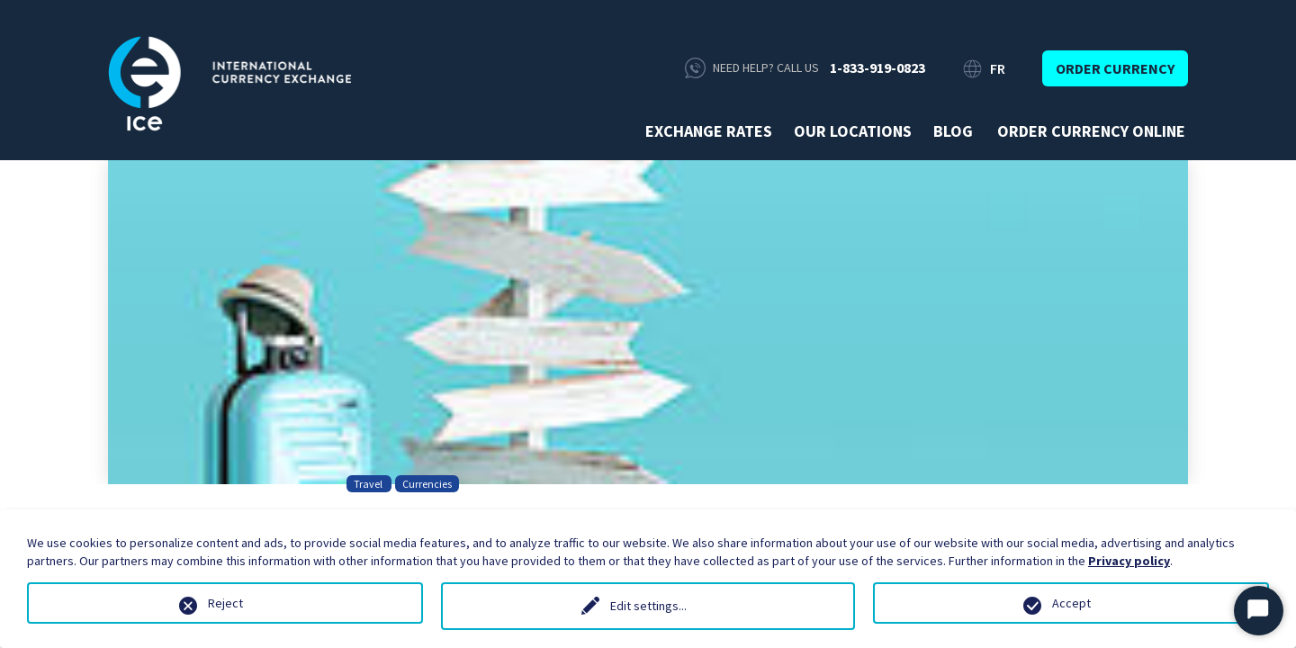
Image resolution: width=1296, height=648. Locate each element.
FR (997, 68)
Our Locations (853, 131)
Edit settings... (648, 606)
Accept (1071, 603)
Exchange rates (708, 131)
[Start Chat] (1258, 610)
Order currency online (1091, 131)
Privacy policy (1129, 561)
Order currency (1115, 68)
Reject (225, 603)
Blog (953, 131)
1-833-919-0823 (877, 67)
